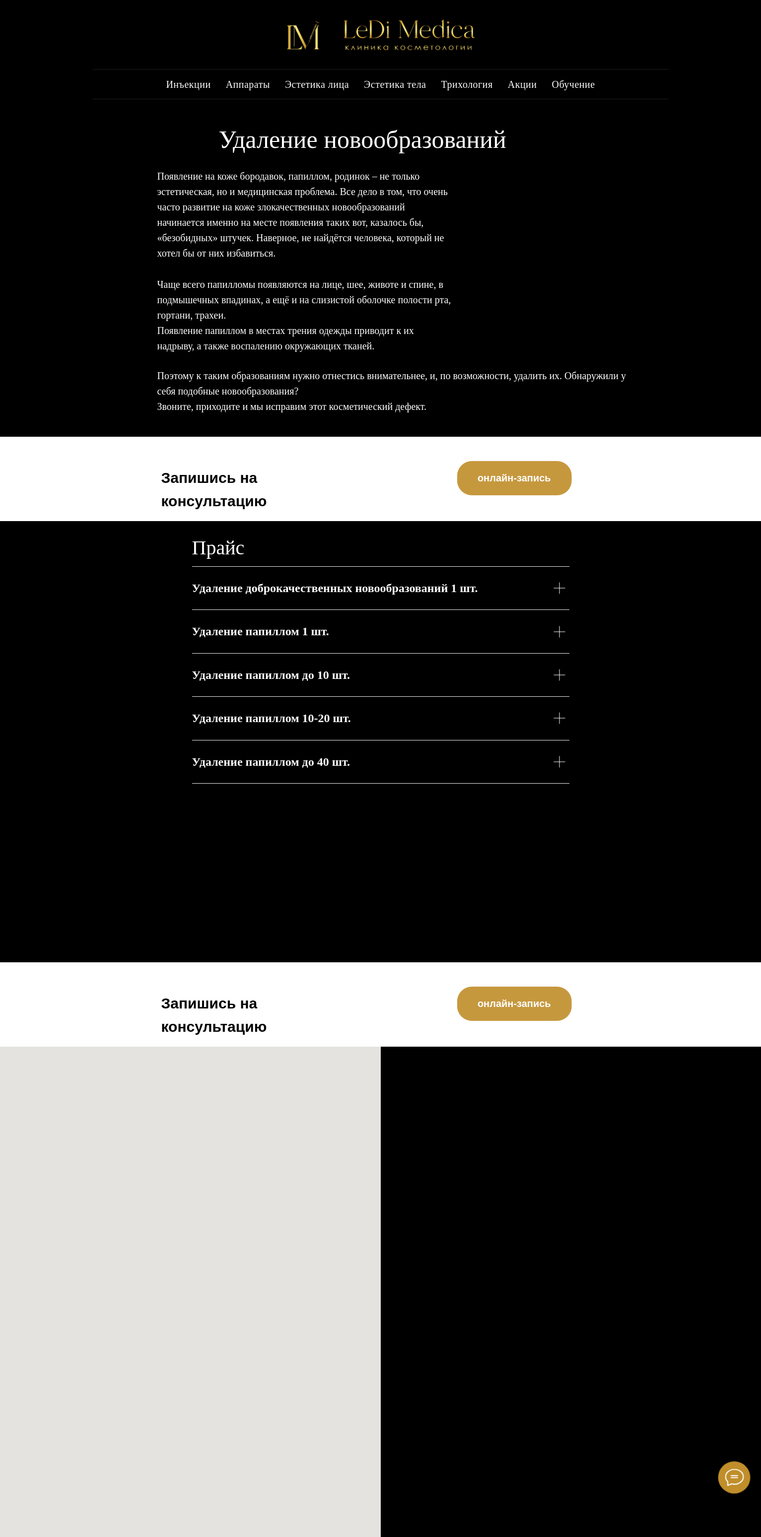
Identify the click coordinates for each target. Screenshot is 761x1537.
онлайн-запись (530, 477)
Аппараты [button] (248, 84)
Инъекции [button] (188, 84)
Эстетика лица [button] (317, 84)
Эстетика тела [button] (395, 84)
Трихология (467, 84)
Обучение (573, 84)
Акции (522, 84)
